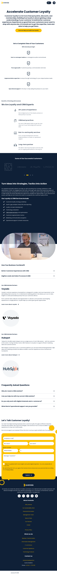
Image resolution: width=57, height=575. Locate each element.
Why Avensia (28, 504)
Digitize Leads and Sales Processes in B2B (15, 276)
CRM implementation (12, 212)
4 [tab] (32, 175)
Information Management (28, 541)
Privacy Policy (9, 469)
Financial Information (28, 511)
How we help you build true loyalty (28, 30)
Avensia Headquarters (28, 560)
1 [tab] (24, 175)
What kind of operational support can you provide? (19, 406)
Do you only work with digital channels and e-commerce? (21, 401)
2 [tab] (27, 175)
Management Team (28, 515)
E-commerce (28, 545)
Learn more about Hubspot (10, 355)
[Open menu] (54, 2)
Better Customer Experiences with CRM (15, 271)
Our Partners (28, 521)
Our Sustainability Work (29, 508)
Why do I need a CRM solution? (12, 391)
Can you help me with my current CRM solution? (18, 396)
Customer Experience (28, 548)
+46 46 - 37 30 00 (30, 565)
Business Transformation (28, 538)
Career (28, 525)
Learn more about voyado (10, 304)
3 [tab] (30, 175)
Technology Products (28, 552)
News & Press (28, 518)
